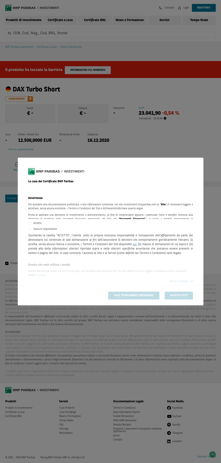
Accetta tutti (179, 295)
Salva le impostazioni (45, 229)
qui (134, 244)
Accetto (37, 223)
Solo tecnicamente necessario (133, 295)
